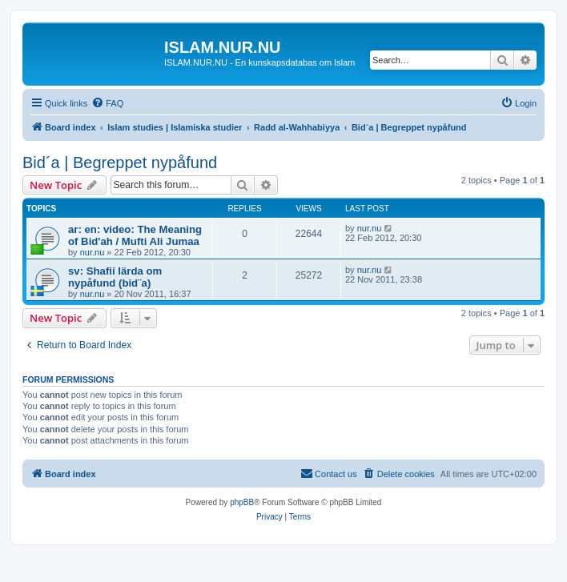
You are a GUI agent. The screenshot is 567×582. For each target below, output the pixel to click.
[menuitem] (107, 103)
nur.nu (92, 252)
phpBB (242, 502)
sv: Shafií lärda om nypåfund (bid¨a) (115, 277)
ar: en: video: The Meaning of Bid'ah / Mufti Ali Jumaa (135, 235)
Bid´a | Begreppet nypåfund (119, 162)
